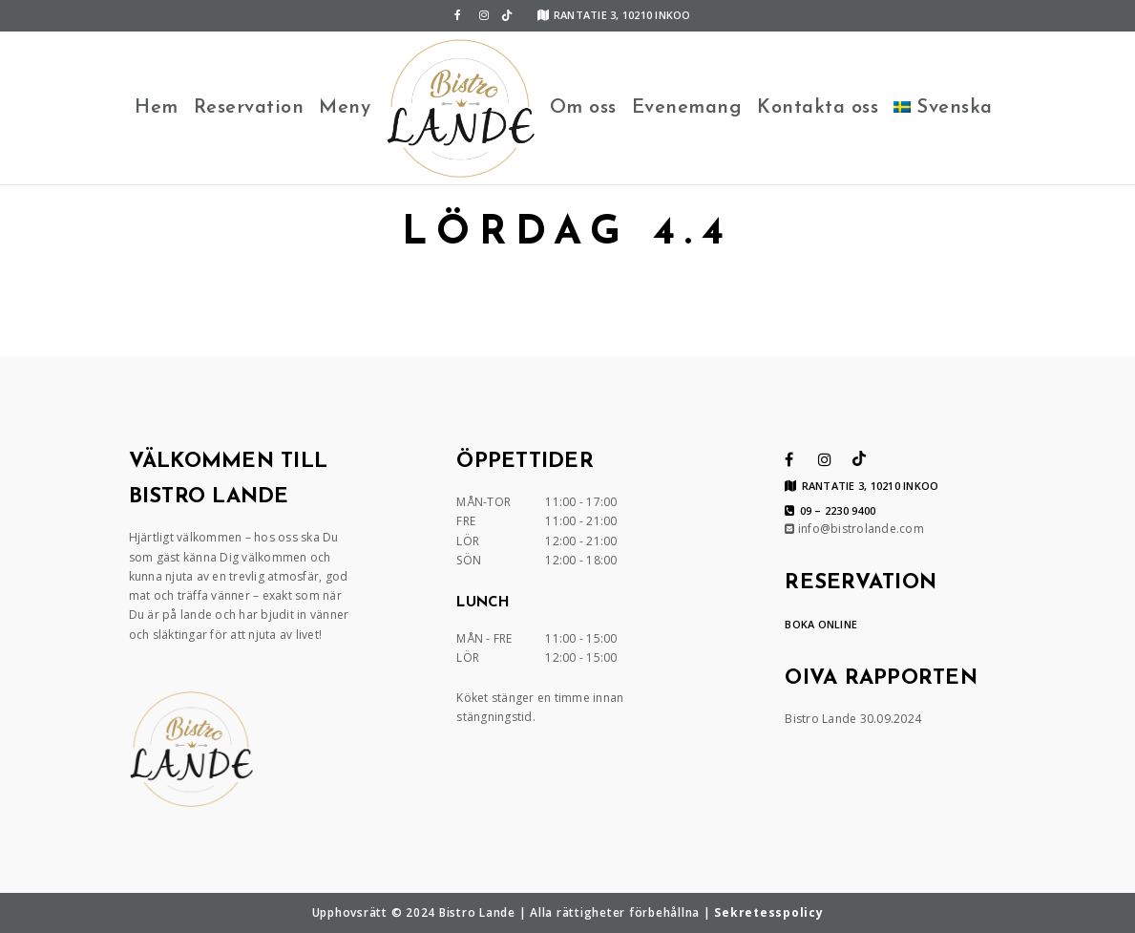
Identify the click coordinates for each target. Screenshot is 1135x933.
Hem (157, 107)
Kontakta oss (817, 107)
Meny (344, 107)
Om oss (583, 107)
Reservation (249, 107)
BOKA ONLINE (821, 624)
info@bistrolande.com (854, 528)
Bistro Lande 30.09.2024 (853, 718)
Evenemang (687, 107)
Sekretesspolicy (768, 912)
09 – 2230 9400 (830, 511)
